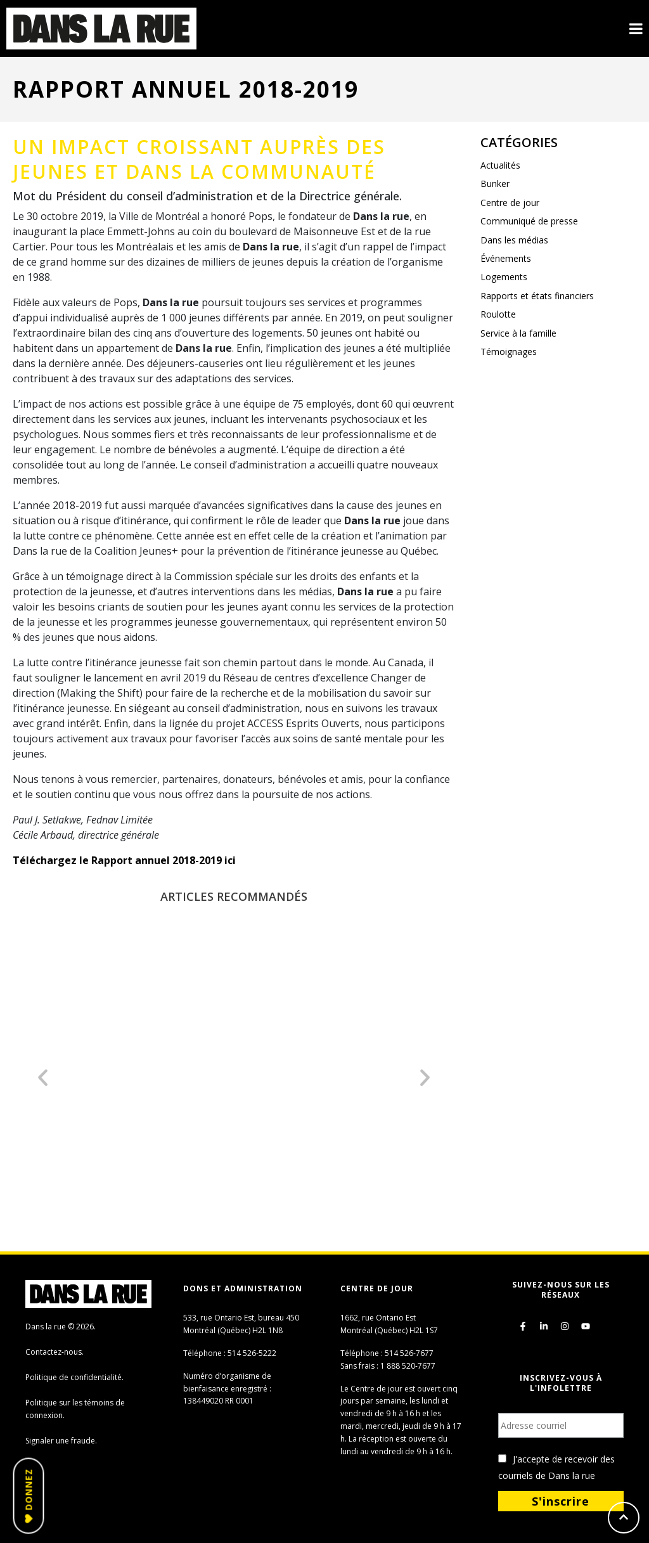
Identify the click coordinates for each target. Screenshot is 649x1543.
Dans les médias (514, 240)
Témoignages (508, 351)
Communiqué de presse (529, 221)
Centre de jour (509, 203)
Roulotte (498, 314)
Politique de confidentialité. (74, 1377)
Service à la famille (518, 333)
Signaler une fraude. (61, 1440)
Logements (503, 277)
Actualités (500, 165)
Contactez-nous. (54, 1351)
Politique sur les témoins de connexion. (75, 1409)
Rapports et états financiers (537, 296)
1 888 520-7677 (407, 1365)
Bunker (495, 184)
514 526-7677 (409, 1353)
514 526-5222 (252, 1353)
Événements (505, 258)
